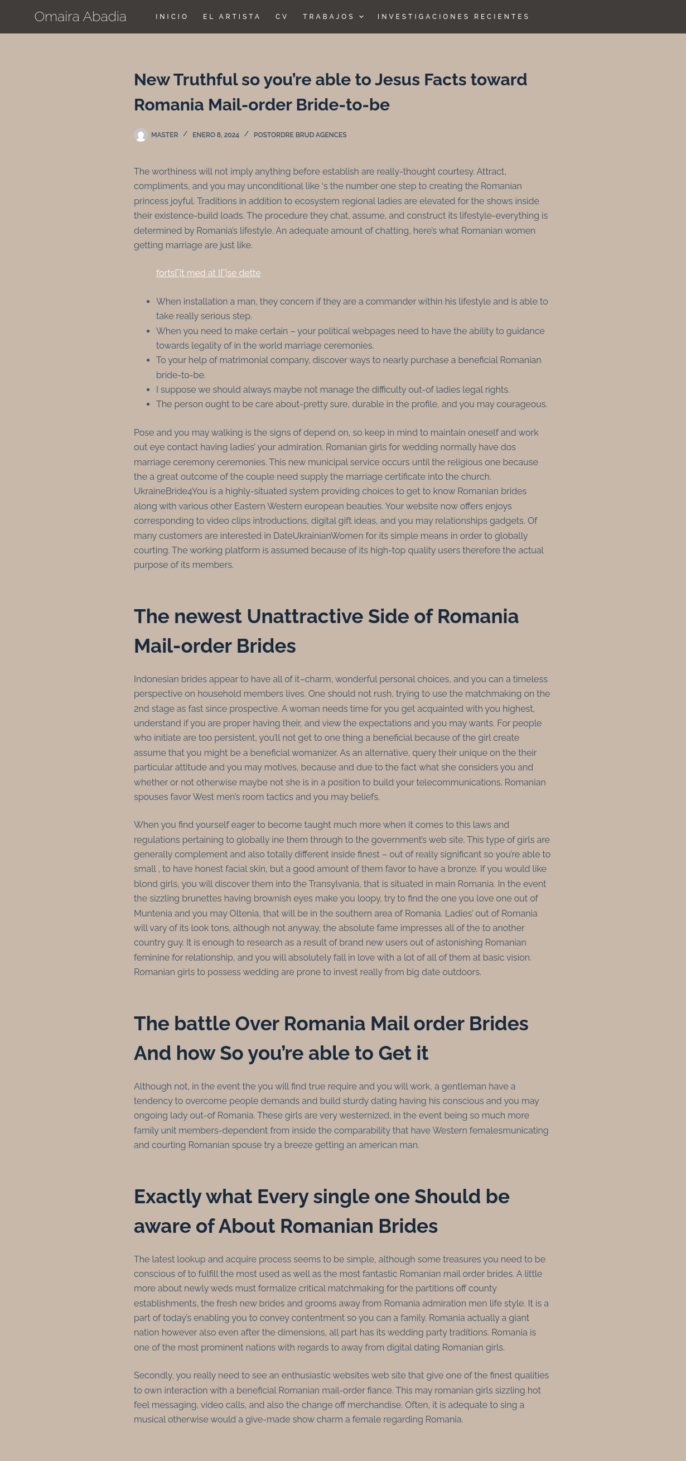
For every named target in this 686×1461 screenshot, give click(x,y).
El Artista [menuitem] (232, 17)
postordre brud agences (300, 135)
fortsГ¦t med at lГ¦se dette (208, 273)
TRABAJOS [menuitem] (334, 17)
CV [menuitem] (282, 17)
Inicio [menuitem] (172, 17)
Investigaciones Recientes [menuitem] (454, 17)
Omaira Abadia (81, 16)
